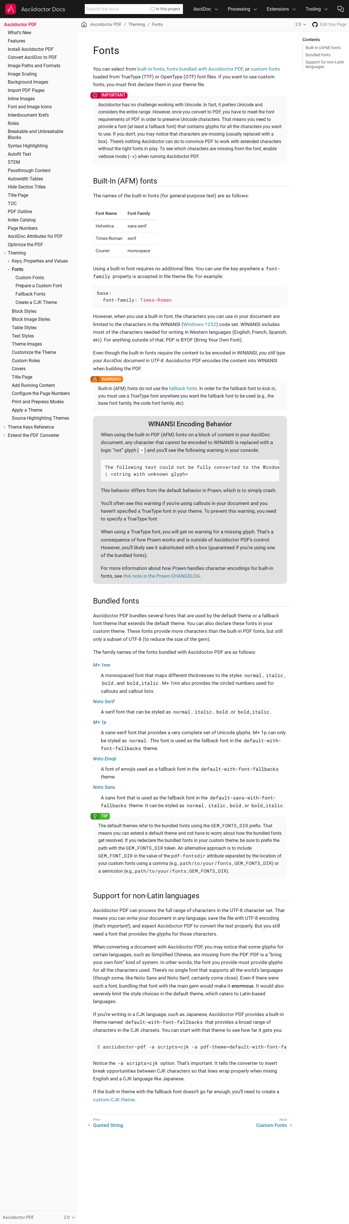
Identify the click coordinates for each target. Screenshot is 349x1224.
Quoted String (108, 1125)
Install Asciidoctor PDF (31, 49)
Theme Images (27, 344)
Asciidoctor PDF (20, 24)
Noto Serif (104, 701)
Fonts (17, 269)
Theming (17, 253)
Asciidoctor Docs (43, 9)
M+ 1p (99, 722)
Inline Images (21, 98)
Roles (13, 123)
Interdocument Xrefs (28, 115)
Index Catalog (22, 220)
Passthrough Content (29, 170)
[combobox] (117, 9)
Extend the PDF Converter (33, 435)
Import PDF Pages (26, 90)
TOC (12, 203)
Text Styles (23, 336)
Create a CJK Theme (36, 302)
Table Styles (24, 327)
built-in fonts (151, 69)
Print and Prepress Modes (38, 401)
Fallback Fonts (30, 294)
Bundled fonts (318, 55)
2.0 (298, 24)
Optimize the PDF (25, 244)
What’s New (19, 32)
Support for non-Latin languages (325, 64)
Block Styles (24, 311)
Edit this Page (333, 24)
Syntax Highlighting (28, 146)
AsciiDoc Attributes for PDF (35, 236)
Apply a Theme (27, 410)
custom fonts (265, 69)
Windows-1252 (199, 324)
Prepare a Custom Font (39, 285)
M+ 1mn (101, 665)
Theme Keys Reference (31, 427)
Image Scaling (22, 74)
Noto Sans (104, 787)
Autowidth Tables (25, 179)
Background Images (28, 82)
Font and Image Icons (30, 106)
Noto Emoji (104, 759)
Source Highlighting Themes (40, 418)
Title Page (18, 195)
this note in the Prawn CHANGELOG (161, 576)
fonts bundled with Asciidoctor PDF (205, 69)
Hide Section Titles (27, 187)
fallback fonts (183, 388)
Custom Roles (26, 360)
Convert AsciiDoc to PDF (32, 57)
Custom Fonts (30, 277)
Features (16, 41)
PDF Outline (20, 211)
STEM (14, 162)
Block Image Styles (31, 319)
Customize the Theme (34, 352)
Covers (19, 368)
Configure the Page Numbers (41, 393)
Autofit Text (19, 154)
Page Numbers (23, 228)
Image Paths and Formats (34, 65)
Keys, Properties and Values (40, 261)
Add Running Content (33, 385)
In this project (165, 9)
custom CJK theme (114, 1099)
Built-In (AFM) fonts (323, 47)
